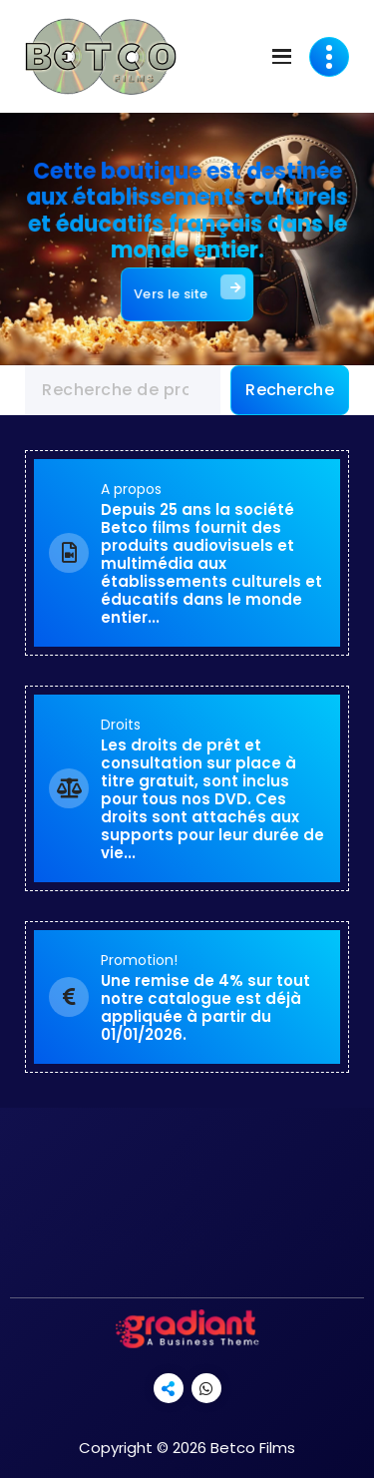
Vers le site (189, 286)
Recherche (289, 389)
